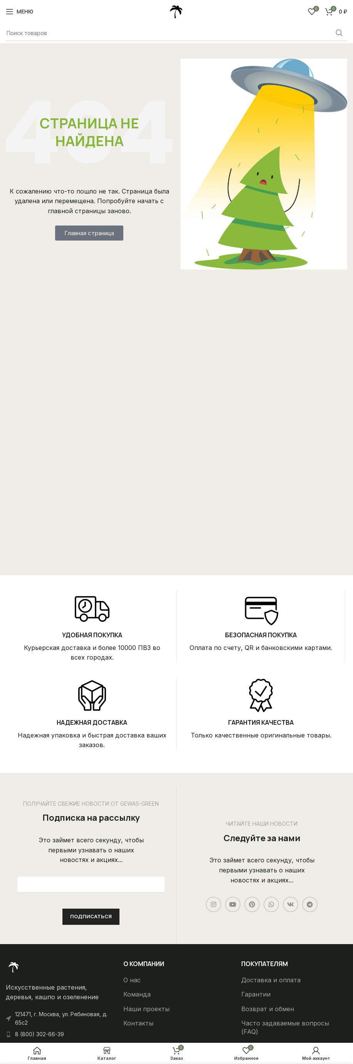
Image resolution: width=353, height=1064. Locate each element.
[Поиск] (176, 33)
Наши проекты (146, 1009)
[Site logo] (176, 11)
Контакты (138, 1023)
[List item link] (59, 1034)
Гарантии (256, 994)
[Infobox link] (91, 627)
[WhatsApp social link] (271, 904)
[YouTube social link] (232, 904)
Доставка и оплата (271, 980)
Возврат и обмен (267, 1009)
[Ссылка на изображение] (13, 966)
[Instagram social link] (213, 904)
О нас (132, 980)
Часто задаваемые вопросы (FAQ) (285, 1027)
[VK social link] (290, 904)
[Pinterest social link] (252, 904)
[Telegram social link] (310, 904)
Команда (137, 994)
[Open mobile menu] (19, 11)
